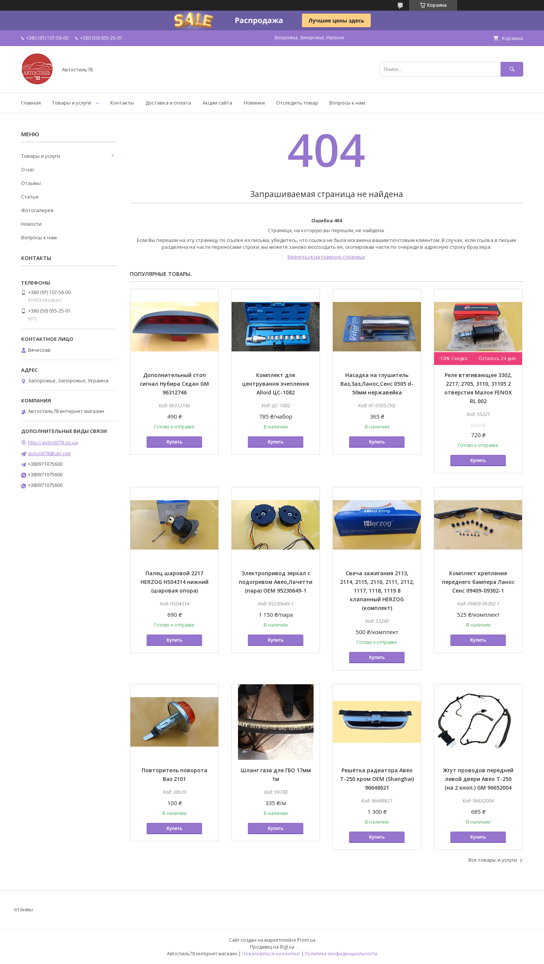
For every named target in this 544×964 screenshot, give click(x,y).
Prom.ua (306, 940)
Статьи (30, 196)
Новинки (254, 102)
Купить (174, 442)
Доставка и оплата (168, 102)
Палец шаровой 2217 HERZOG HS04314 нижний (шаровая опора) (175, 582)
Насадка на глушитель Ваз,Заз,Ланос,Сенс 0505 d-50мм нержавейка (376, 383)
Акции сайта (217, 102)
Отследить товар (297, 102)
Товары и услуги (71, 102)
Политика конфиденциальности (341, 953)
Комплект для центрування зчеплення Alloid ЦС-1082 (275, 383)
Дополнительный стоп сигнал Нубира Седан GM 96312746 (174, 383)
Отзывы (31, 183)
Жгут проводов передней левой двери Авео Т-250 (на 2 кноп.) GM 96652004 (478, 779)
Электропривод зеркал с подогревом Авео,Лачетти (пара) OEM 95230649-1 (275, 582)
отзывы (23, 909)
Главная (31, 102)
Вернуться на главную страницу (326, 256)
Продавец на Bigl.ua (272, 947)
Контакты (122, 102)
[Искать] (512, 69)
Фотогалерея (37, 210)
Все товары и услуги (492, 859)
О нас (27, 169)
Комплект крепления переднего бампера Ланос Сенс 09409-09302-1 (478, 582)
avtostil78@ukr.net (49, 453)
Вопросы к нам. (347, 102)
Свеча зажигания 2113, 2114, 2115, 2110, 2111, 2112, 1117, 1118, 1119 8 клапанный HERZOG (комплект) (377, 590)
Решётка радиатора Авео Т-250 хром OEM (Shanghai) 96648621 (377, 779)
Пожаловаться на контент (271, 953)
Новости (31, 223)
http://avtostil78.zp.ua (53, 442)
